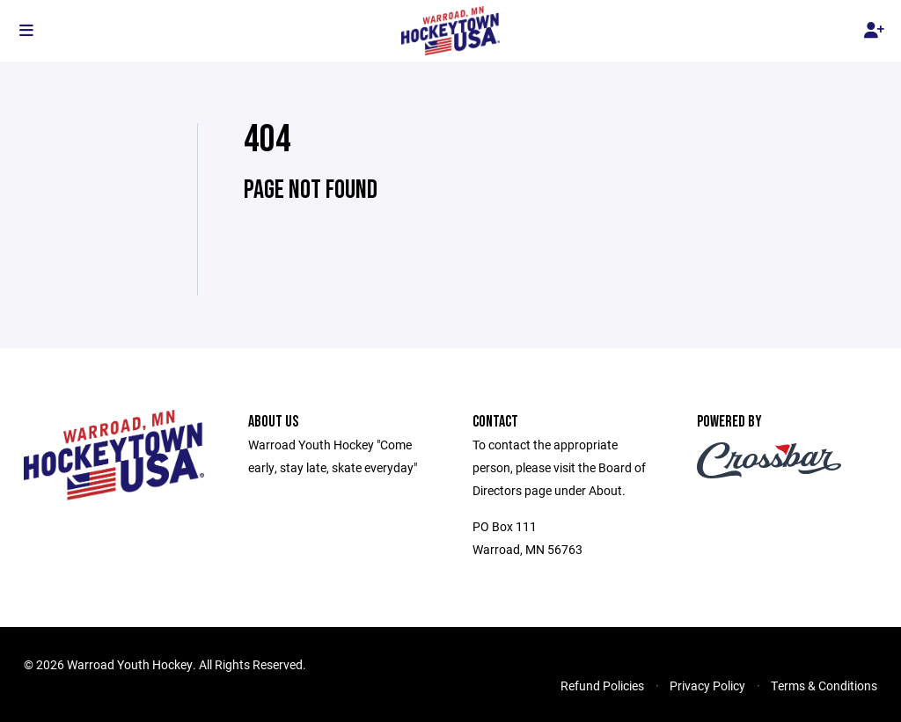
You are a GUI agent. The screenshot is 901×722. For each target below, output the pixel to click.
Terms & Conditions (824, 685)
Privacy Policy (707, 685)
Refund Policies (602, 685)
